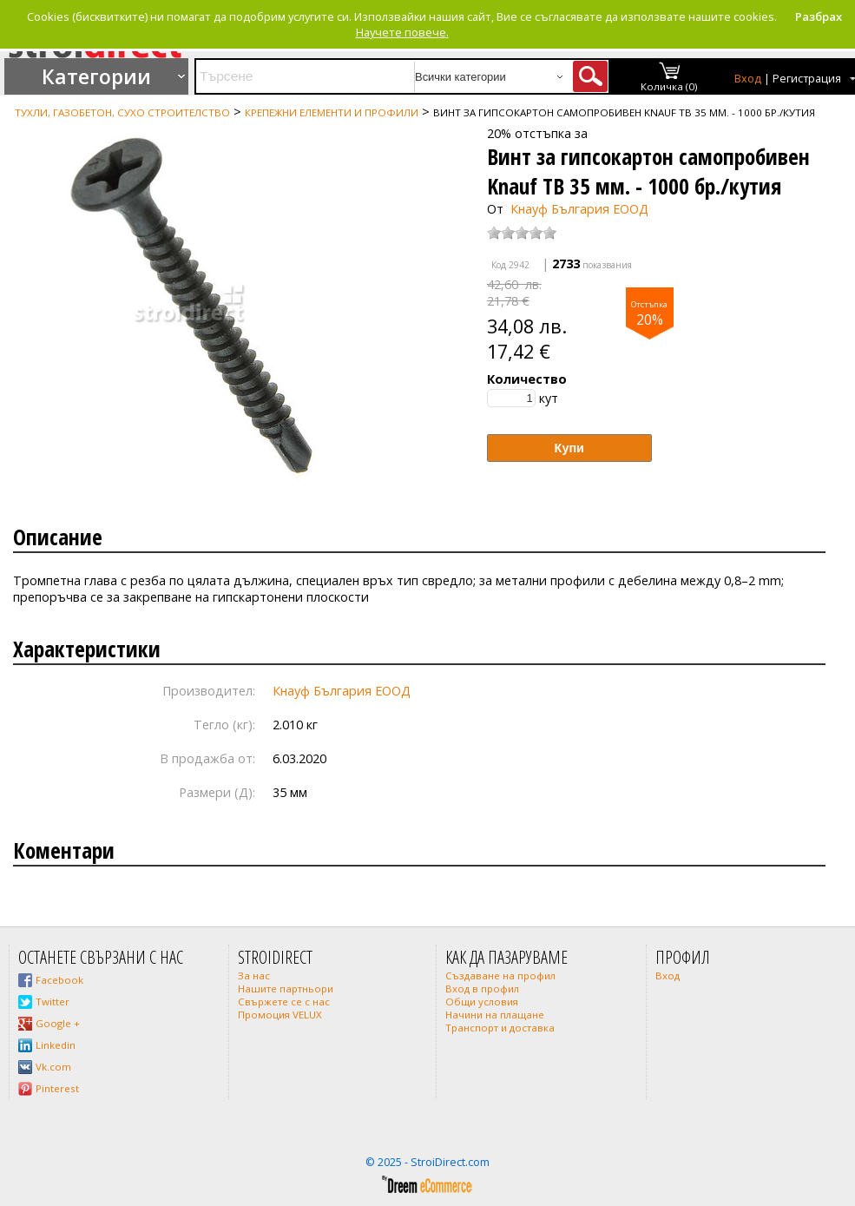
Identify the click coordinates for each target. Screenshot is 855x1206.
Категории (96, 76)
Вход (747, 78)
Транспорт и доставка (500, 1027)
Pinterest (57, 1088)
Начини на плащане (494, 1014)
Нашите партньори (285, 988)
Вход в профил (482, 988)
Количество (527, 379)
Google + (58, 1023)
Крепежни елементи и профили (331, 112)
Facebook (59, 979)
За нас (254, 975)
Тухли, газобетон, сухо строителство (122, 112)
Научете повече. (402, 32)
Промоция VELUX (280, 1014)
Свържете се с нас (284, 1001)
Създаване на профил (500, 975)
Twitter (52, 1001)
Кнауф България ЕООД (579, 209)
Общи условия (481, 1001)
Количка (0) (669, 86)
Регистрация (807, 78)
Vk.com (53, 1066)
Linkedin (56, 1044)
